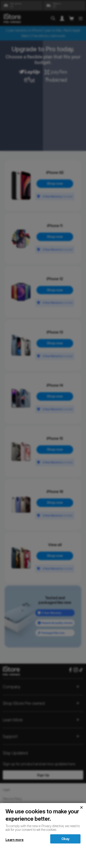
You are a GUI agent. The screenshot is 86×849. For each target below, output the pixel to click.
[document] (43, 820)
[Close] (81, 807)
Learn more (15, 840)
